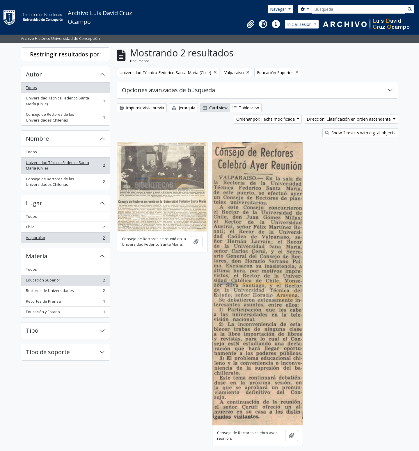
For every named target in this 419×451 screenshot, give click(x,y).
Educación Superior (65, 281)
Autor (34, 74)
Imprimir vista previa (142, 107)
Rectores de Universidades (65, 292)
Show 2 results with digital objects (360, 133)
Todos (31, 87)
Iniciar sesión (300, 24)
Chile (65, 228)
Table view (245, 107)
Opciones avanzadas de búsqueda (168, 90)
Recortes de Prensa (65, 302)
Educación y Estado (65, 313)
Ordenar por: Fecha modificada (266, 119)
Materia (36, 256)
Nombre (37, 138)
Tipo (32, 330)
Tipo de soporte (48, 352)
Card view (215, 107)
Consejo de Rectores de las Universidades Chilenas (65, 117)
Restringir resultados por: (65, 54)
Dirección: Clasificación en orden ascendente (349, 119)
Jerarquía (183, 107)
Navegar (278, 9)
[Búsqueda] (358, 9)
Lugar (34, 203)
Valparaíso (65, 239)
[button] (250, 24)
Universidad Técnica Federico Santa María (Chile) (65, 100)
